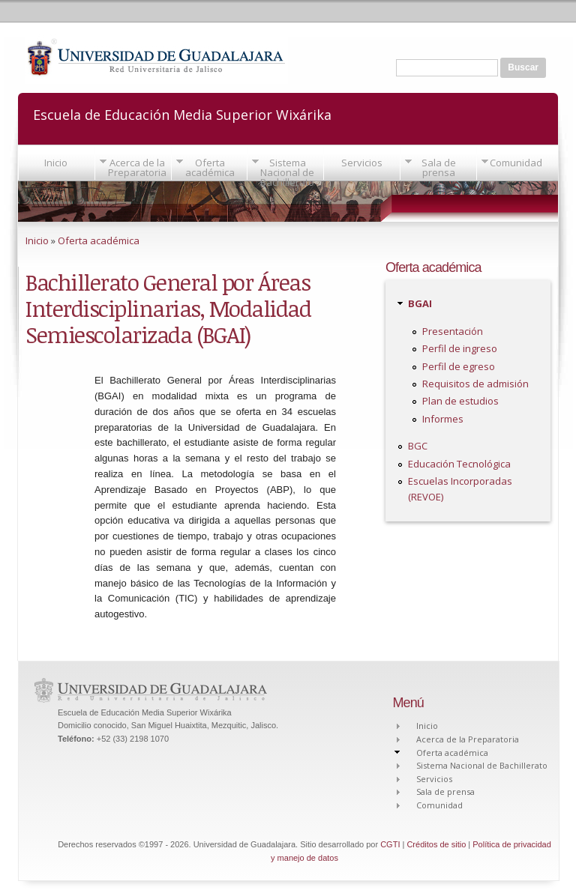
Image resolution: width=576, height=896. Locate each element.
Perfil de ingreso (459, 348)
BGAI (420, 303)
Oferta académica (210, 167)
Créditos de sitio (436, 844)
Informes (443, 419)
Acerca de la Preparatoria (137, 167)
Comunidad (516, 162)
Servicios (361, 162)
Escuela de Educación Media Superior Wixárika (182, 113)
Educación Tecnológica (459, 463)
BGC (418, 445)
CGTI (390, 844)
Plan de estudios (460, 401)
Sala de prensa (439, 167)
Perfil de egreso (458, 366)
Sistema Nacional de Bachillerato (287, 172)
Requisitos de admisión (475, 383)
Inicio (56, 162)
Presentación (452, 331)
